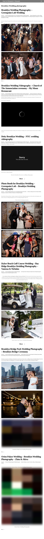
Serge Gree (2, 15)
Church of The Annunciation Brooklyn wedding (7, 94)
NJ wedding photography (24, 16)
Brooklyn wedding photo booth (31, 191)
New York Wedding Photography (18, 15)
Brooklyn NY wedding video (37, 93)
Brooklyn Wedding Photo (33, 15)
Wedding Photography (26, 15)
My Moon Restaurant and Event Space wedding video (16, 95)
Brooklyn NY (31, 93)
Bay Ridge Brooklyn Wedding (25, 271)
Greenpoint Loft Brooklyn (8, 192)
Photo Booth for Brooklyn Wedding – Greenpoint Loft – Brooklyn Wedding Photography (18, 186)
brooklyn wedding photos (17, 16)
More (2, 80)
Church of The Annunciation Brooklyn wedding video (21, 94)
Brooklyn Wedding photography (9, 15)
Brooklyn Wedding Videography (18, 93)
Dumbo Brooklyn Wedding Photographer (13, 355)
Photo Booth (24, 191)
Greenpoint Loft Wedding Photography (17, 192)
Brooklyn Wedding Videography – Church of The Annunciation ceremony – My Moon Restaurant (21, 88)
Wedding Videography (26, 93)
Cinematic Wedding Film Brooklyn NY (34, 94)
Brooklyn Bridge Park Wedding (33, 354)
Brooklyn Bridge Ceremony (24, 354)
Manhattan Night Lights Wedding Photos (24, 355)
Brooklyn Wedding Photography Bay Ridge (11, 272)
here (2, 22)
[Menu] (41, 1)
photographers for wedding (4, 17)
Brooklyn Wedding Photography (9, 16)
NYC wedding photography (31, 16)
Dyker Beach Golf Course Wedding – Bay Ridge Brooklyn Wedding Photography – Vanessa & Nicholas (20, 266)
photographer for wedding (38, 16)
